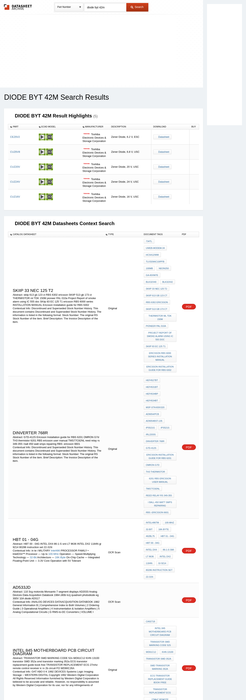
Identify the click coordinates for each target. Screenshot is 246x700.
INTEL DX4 (151, 479)
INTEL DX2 (164, 485)
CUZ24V (15, 181)
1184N (149, 490)
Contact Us (182, 686)
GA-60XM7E (152, 268)
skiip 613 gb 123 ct (156, 284)
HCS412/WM (152, 252)
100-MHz (53, 483)
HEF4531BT (169, 353)
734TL (149, 241)
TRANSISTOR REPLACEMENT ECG (160, 601)
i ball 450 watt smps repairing (161, 442)
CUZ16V (15, 196)
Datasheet (163, 137)
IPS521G (150, 380)
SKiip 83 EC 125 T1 (156, 323)
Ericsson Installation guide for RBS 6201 (160, 403)
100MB (149, 263)
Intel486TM (152, 458)
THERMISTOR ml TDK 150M (160, 300)
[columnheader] (22, 126)
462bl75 (150, 469)
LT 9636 (150, 485)
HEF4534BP (152, 358)
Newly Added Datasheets (58, 686)
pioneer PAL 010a (156, 306)
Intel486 (56, 479)
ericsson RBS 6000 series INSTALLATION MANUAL (160, 332)
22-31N (149, 501)
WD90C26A (152, 620)
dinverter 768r (155, 391)
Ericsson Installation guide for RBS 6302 (160, 343)
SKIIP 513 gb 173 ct (156, 295)
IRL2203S (151, 385)
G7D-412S (151, 396)
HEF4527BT (152, 353)
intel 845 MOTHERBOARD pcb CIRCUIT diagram (160, 551)
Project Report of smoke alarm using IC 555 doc (160, 314)
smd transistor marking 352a (160, 580)
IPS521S (164, 380)
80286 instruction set (159, 496)
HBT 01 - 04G (166, 469)
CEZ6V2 (15, 136)
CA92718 (150, 544)
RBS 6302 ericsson (157, 289)
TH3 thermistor (155, 415)
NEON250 (163, 263)
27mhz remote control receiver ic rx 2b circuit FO (160, 611)
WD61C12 (151, 567)
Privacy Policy (84, 686)
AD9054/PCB (152, 369)
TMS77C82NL (153, 430)
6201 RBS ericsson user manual (160, 423)
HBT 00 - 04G (152, 474)
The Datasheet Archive (18, 7)
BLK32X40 (168, 268)
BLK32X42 (151, 273)
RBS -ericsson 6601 (157, 449)
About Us (197, 686)
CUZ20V (15, 166)
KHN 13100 (166, 567)
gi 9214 (161, 490)
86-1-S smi (167, 479)
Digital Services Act (161, 686)
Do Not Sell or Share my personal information (121, 686)
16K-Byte (60, 486)
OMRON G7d (152, 410)
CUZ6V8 (15, 151)
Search (137, 7)
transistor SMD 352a (158, 573)
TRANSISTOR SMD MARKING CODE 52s (160, 560)
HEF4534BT (169, 358)
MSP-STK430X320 (155, 364)
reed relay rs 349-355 (159, 435)
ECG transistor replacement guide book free (160, 590)
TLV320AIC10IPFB (155, 257)
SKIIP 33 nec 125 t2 (156, 279)
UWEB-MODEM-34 (155, 246)
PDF (189, 293)
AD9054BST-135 (154, 374)
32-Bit (33, 486)
